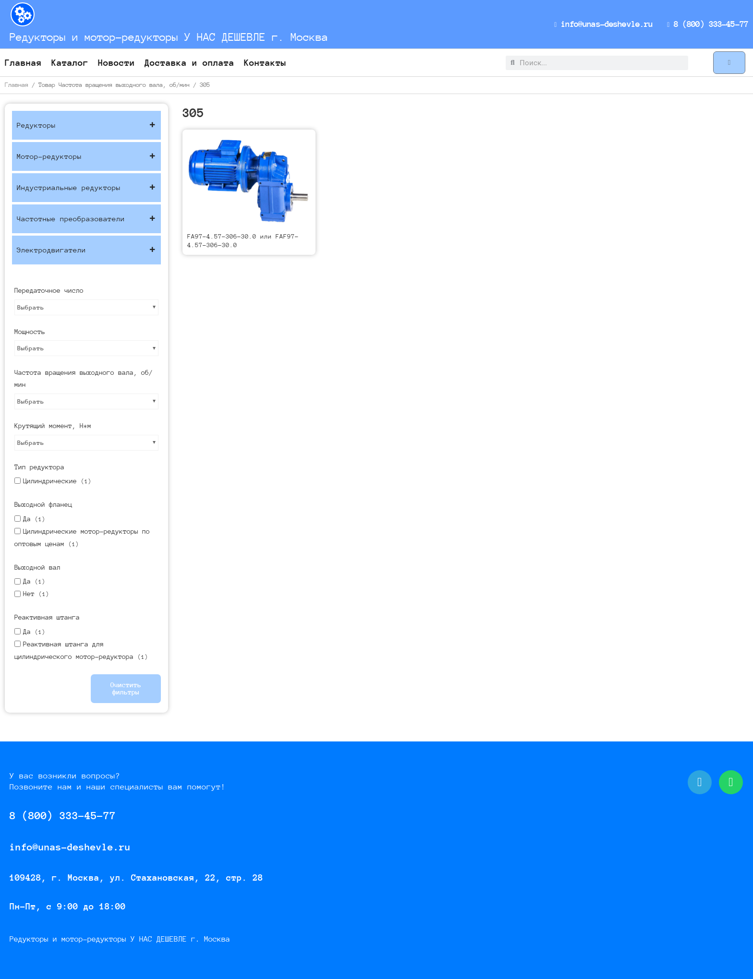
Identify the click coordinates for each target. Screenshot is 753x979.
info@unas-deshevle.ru (605, 24)
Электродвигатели (86, 250)
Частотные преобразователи (86, 218)
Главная (23, 63)
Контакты (265, 63)
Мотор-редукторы (86, 156)
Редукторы (86, 125)
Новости (116, 63)
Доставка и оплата (189, 63)
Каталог (69, 63)
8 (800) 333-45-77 (708, 24)
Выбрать (30, 307)
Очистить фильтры (125, 688)
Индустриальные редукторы (86, 187)
